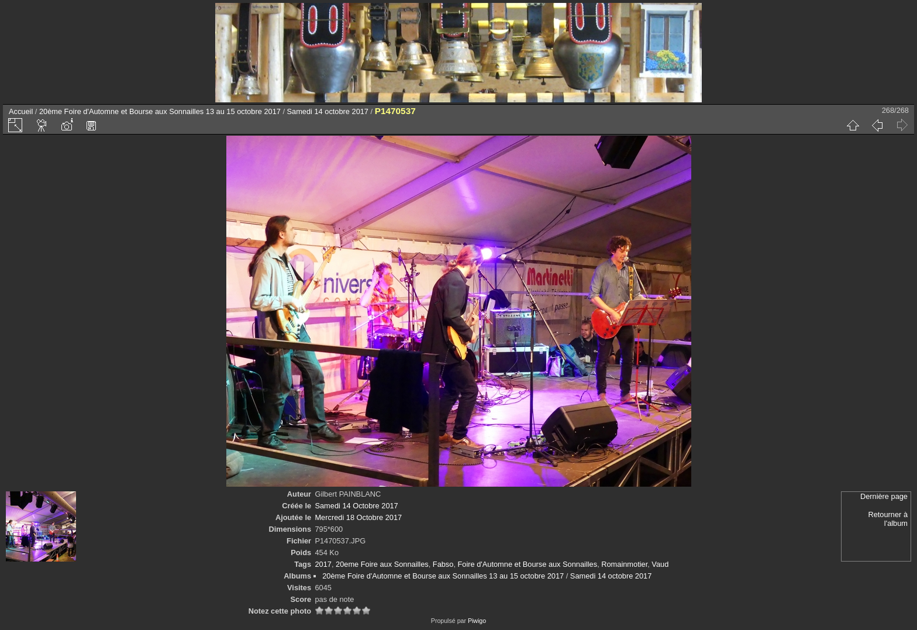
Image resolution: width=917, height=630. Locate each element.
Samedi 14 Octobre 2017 (356, 505)
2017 (323, 564)
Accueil (21, 111)
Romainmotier (624, 564)
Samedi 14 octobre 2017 (327, 111)
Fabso (443, 564)
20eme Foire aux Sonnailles (382, 564)
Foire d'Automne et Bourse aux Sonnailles (528, 564)
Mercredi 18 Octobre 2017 (358, 517)
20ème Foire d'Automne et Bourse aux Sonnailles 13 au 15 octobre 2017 (160, 111)
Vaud (659, 564)
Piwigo (477, 620)
